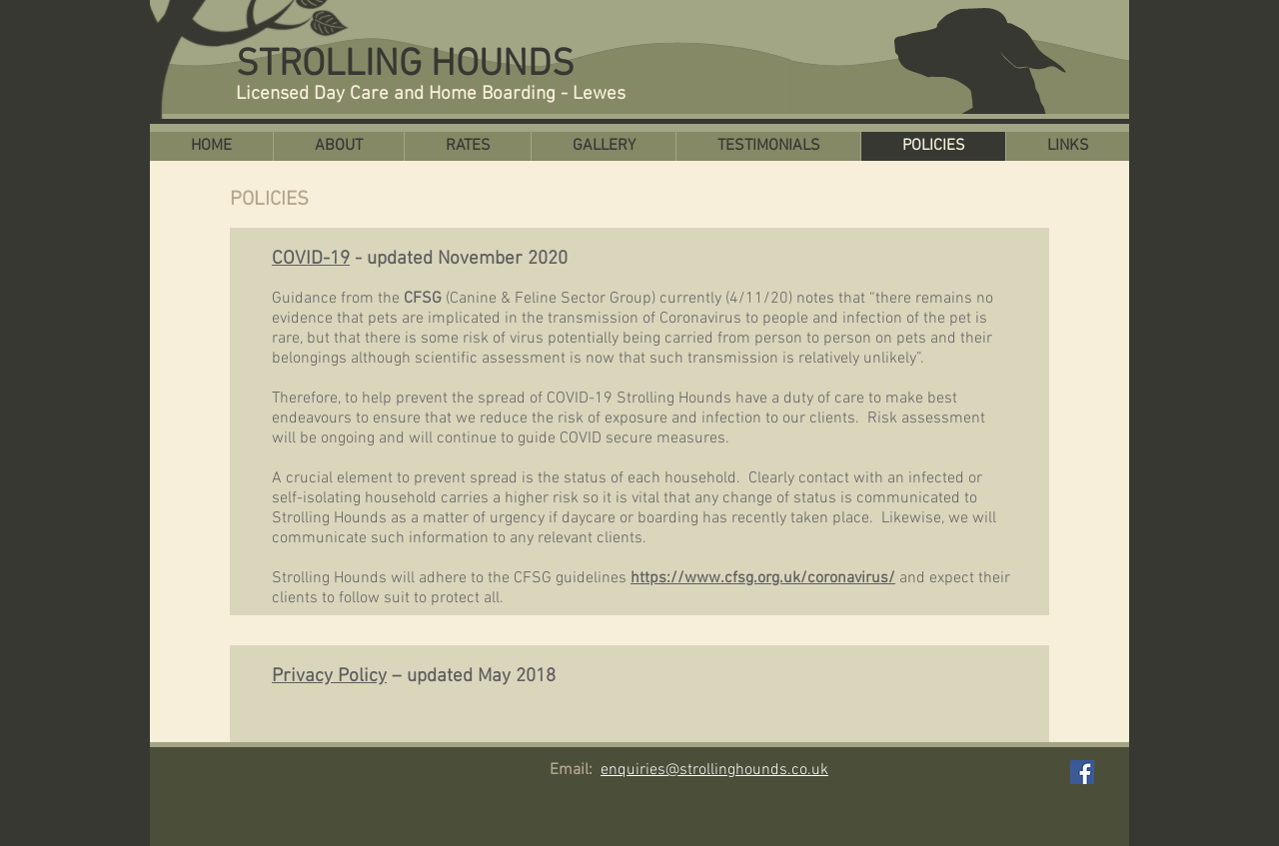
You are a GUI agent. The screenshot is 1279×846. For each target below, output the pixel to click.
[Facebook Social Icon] (1082, 772)
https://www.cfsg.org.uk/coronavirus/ (763, 578)
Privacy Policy (329, 676)
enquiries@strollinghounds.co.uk (714, 770)
